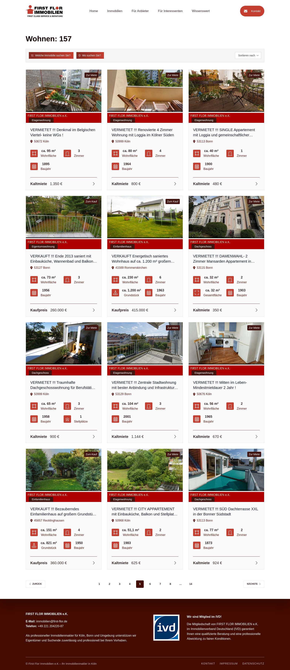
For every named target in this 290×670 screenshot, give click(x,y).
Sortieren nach (248, 55)
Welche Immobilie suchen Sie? (50, 55)
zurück (35, 584)
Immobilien (114, 11)
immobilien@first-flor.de (51, 621)
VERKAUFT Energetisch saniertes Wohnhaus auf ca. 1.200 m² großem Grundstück (141, 261)
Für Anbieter (140, 11)
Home (94, 11)
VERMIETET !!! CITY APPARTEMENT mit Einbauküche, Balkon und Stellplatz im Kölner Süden (144, 514)
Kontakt (251, 11)
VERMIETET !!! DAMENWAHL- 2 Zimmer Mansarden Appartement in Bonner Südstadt (222, 261)
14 (190, 583)
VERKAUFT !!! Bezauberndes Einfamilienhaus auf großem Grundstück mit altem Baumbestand (63, 514)
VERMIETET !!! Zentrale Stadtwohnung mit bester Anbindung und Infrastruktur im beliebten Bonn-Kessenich (144, 387)
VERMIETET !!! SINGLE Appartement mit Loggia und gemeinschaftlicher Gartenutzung (224, 135)
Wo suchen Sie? (90, 55)
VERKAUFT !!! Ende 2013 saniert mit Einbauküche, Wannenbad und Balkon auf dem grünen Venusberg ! (61, 261)
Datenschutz (253, 663)
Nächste (254, 584)
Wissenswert (201, 11)
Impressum (229, 663)
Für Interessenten (170, 11)
